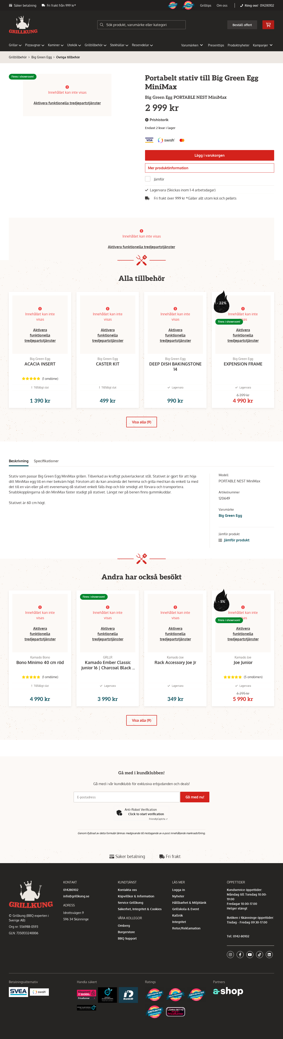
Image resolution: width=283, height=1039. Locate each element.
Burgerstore (126, 932)
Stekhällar (119, 45)
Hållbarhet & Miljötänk (189, 902)
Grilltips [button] (205, 5)
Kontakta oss (127, 890)
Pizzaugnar (34, 45)
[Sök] (141, 24)
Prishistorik (156, 120)
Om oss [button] (222, 5)
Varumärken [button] (192, 45)
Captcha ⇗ (158, 819)
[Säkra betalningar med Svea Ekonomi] (18, 992)
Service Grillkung (130, 902)
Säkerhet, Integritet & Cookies (140, 909)
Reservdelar (142, 45)
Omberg (124, 925)
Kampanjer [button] (262, 45)
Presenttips (216, 45)
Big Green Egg (41, 57)
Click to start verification (146, 814)
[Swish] (39, 992)
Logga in (178, 890)
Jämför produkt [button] (234, 549)
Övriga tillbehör (68, 57)
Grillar (15, 45)
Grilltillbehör (96, 45)
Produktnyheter (238, 45)
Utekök (74, 45)
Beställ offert (242, 25)
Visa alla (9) (141, 431)
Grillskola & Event (185, 909)
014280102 (267, 5)
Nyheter (178, 896)
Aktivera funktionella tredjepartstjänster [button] (67, 103)
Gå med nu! (196, 797)
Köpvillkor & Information (136, 896)
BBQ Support (127, 938)
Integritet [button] (179, 922)
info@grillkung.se (76, 896)
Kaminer (56, 45)
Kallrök (177, 915)
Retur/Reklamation (186, 928)
